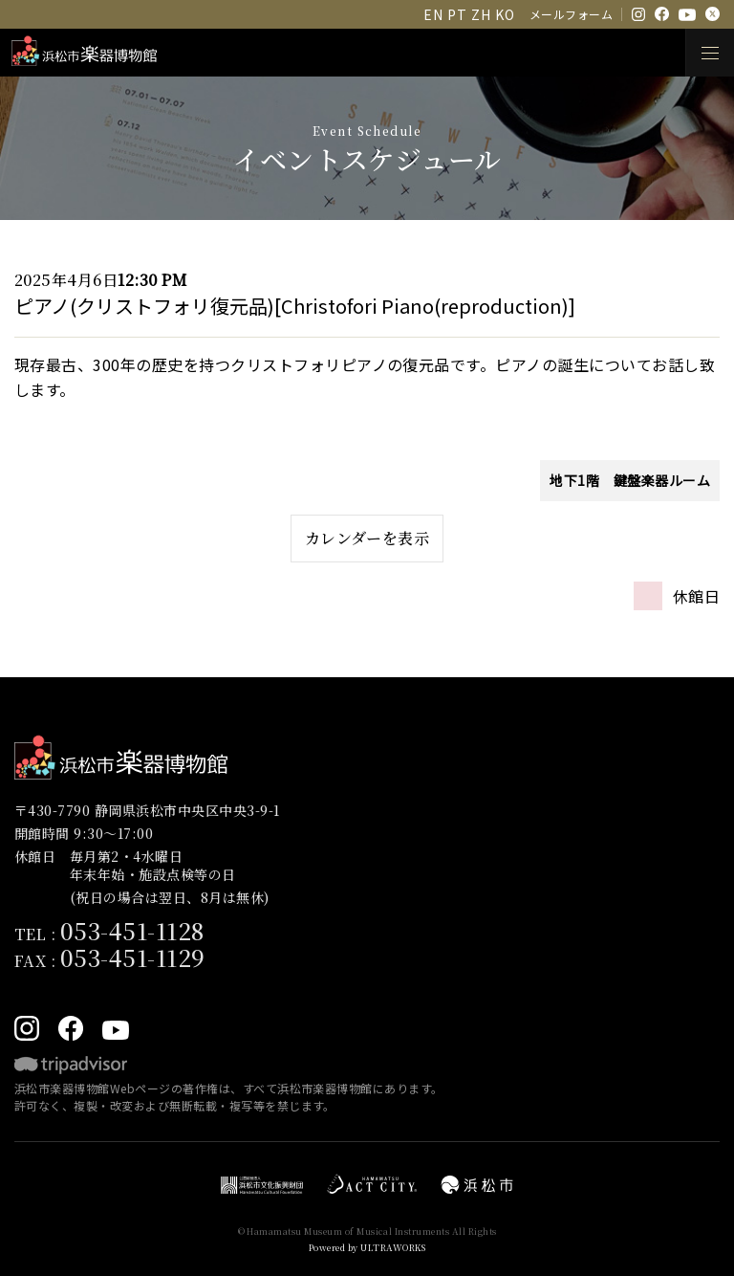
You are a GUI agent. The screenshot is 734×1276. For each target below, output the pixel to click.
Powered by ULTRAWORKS (367, 1248)
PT (456, 14)
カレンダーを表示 (367, 538)
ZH (480, 14)
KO (504, 14)
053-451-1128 (132, 930)
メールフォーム (571, 14)
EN (433, 14)
